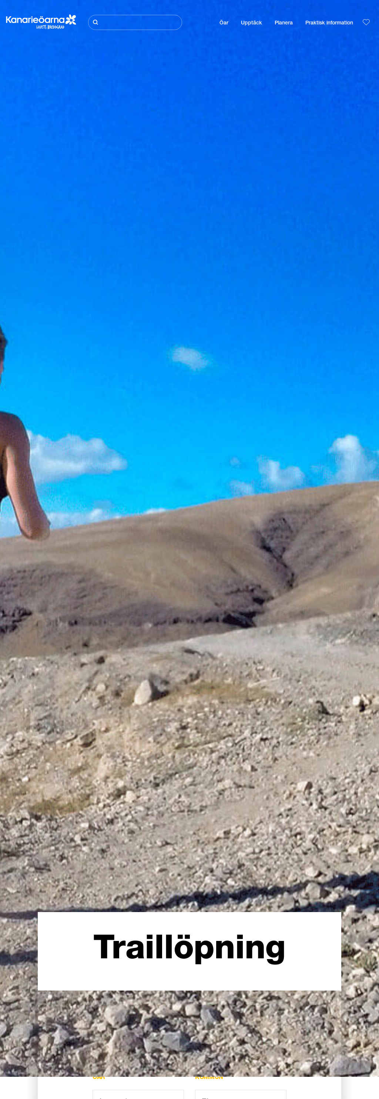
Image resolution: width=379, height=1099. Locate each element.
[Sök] (135, 22)
